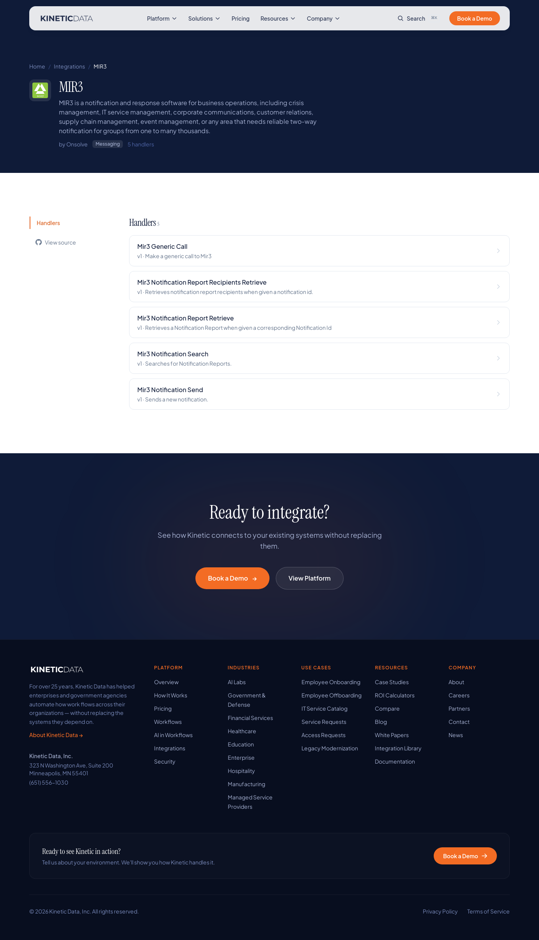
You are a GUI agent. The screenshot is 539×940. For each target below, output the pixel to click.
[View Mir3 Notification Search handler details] (319, 358)
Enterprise (241, 757)
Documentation (395, 761)
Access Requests (323, 734)
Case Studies (392, 681)
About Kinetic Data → (56, 734)
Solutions (204, 18)
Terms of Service (488, 911)
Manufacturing (246, 783)
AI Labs (237, 681)
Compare (387, 708)
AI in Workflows (173, 734)
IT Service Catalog (324, 708)
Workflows (168, 721)
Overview (166, 681)
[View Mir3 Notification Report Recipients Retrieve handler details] (319, 286)
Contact (459, 721)
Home (37, 66)
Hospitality (241, 770)
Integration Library (398, 748)
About (456, 681)
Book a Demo (474, 18)
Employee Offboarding (331, 695)
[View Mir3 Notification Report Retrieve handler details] (319, 322)
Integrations (69, 66)
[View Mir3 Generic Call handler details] (319, 250)
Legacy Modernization (329, 748)
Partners (459, 708)
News (456, 734)
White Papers (392, 734)
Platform (162, 18)
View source (55, 242)
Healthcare (242, 730)
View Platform (310, 578)
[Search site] (419, 18)
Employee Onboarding (330, 681)
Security (165, 761)
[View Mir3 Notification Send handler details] (319, 394)
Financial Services (250, 717)
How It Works (170, 695)
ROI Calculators (395, 695)
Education (241, 744)
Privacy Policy (440, 911)
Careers (459, 695)
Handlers (48, 222)
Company (323, 18)
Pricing (241, 18)
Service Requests (323, 721)
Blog (381, 721)
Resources (278, 18)
